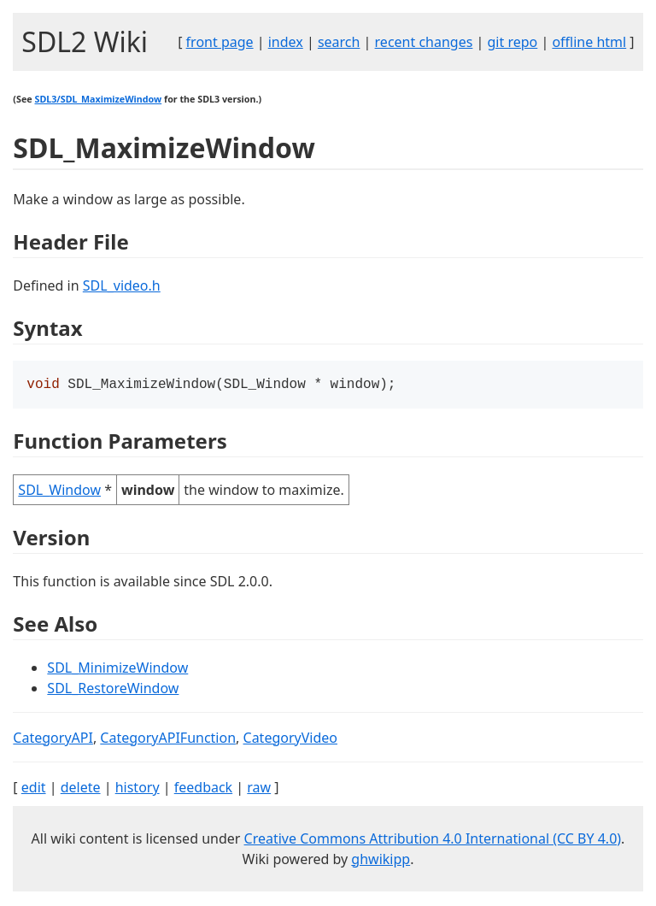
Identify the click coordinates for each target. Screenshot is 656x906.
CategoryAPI (53, 739)
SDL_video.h (122, 285)
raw (259, 789)
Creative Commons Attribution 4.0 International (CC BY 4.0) (433, 840)
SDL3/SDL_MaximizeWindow (97, 99)
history (137, 789)
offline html (589, 41)
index (285, 41)
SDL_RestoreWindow (113, 689)
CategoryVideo (290, 739)
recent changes (424, 41)
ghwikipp (380, 860)
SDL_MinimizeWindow (117, 669)
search (339, 41)
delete (81, 789)
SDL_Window (59, 491)
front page (220, 41)
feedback (203, 789)
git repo (513, 41)
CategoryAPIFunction (168, 739)
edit (33, 789)
